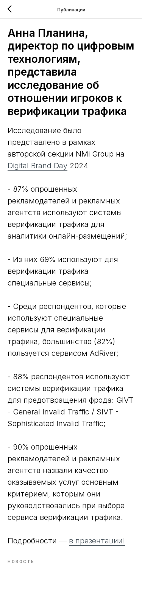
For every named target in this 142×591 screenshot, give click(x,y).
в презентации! (97, 540)
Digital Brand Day (37, 165)
